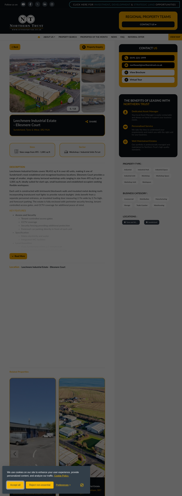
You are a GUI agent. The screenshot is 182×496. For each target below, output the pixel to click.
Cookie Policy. (61, 476)
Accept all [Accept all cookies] (15, 485)
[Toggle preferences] (63, 485)
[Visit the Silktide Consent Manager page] (81, 485)
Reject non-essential (39, 485)
